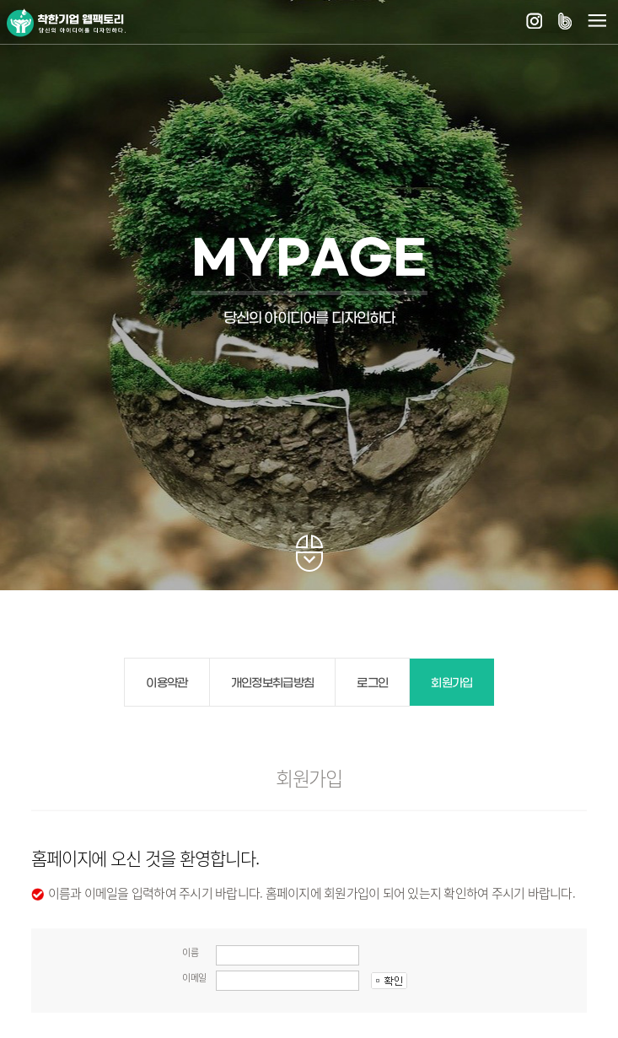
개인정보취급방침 (272, 683)
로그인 (372, 683)
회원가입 (451, 683)
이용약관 (166, 683)
